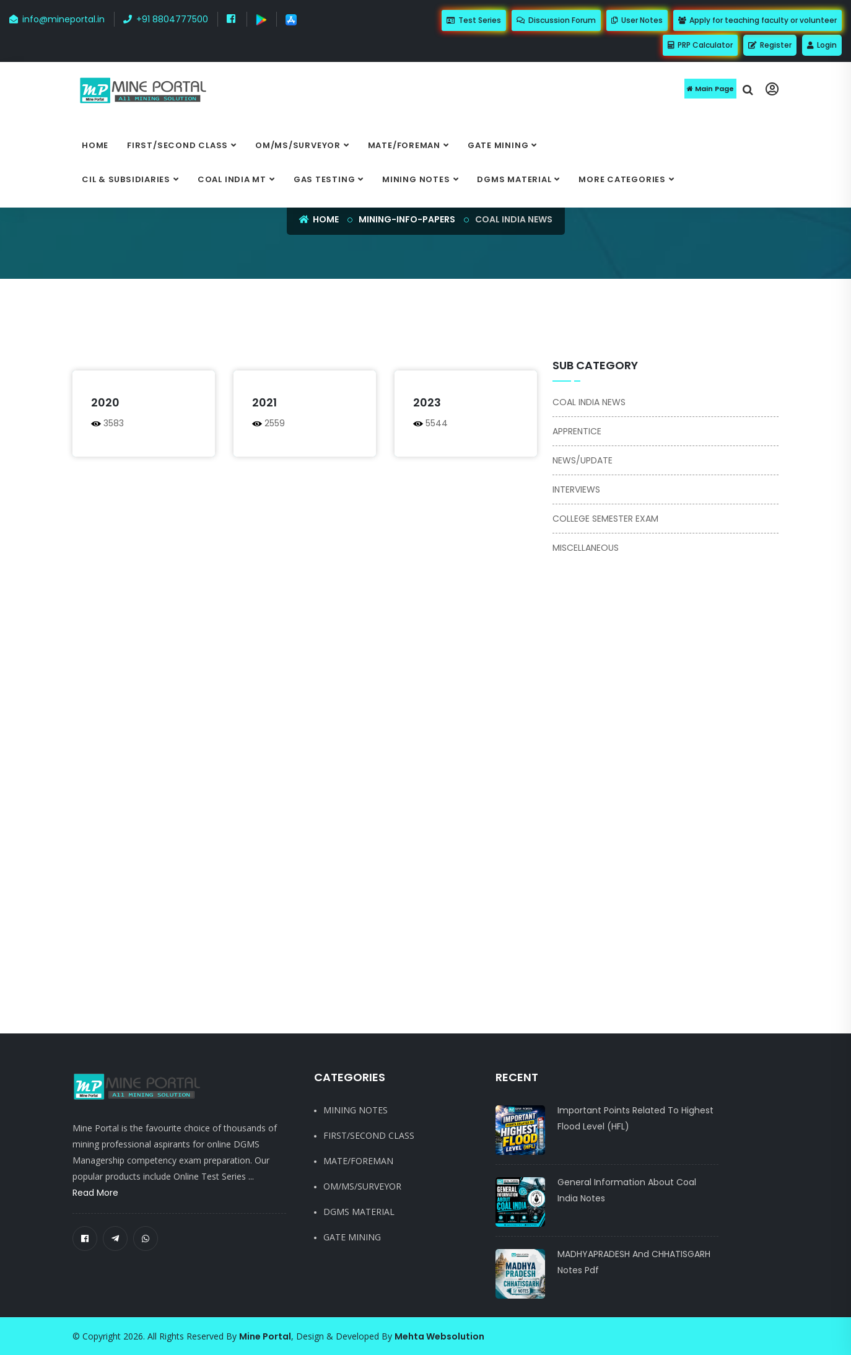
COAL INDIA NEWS (589, 402)
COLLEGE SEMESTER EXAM (605, 518)
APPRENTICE (576, 431)
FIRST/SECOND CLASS (177, 145)
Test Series (474, 20)
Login (822, 45)
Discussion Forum (556, 20)
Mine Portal (265, 1336)
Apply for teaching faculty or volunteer (757, 20)
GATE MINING (498, 145)
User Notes (637, 20)
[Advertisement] (363, 325)
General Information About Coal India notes (626, 1190)
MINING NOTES (416, 179)
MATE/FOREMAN (404, 145)
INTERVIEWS (576, 489)
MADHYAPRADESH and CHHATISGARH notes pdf (633, 1262)
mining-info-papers (407, 219)
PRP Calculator (700, 45)
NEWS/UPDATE (582, 460)
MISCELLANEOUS (585, 548)
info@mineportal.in (57, 19)
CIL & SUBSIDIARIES (126, 179)
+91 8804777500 (165, 19)
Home (95, 145)
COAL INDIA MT (232, 179)
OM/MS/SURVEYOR (298, 145)
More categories (622, 179)
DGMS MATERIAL (514, 179)
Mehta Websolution (439, 1336)
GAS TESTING (325, 179)
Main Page (710, 89)
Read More (95, 1192)
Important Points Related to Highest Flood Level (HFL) (635, 1118)
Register (770, 45)
